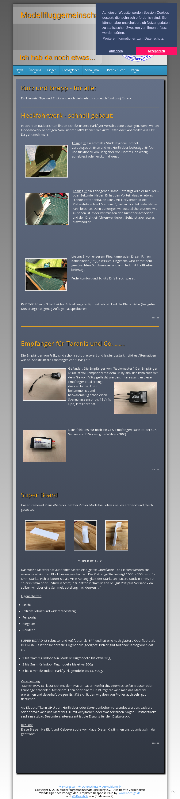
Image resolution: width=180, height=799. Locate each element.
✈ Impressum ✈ (70, 786)
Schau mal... (93, 71)
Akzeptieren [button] (156, 51)
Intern (135, 71)
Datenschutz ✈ (92, 786)
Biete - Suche (116, 70)
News (19, 71)
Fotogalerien (71, 71)
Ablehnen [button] (116, 51)
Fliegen (52, 71)
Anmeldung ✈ (111, 786)
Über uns (35, 71)
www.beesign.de (129, 793)
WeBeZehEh (80, 796)
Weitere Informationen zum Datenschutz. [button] (133, 38)
